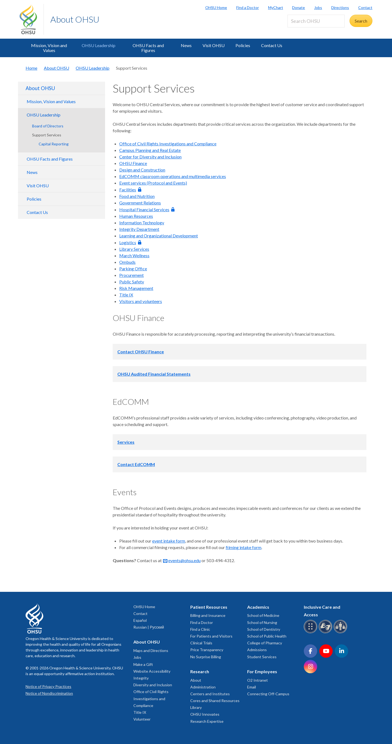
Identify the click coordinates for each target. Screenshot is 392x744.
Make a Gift (143, 664)
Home (31, 68)
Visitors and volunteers (140, 301)
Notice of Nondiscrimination (49, 693)
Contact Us (271, 45)
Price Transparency (206, 649)
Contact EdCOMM (136, 464)
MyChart (275, 7)
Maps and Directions (150, 650)
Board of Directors (47, 126)
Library (196, 707)
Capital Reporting (54, 144)
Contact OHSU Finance (140, 351)
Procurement (131, 275)
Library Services (134, 249)
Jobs (318, 7)
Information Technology (141, 222)
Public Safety (131, 281)
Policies (242, 45)
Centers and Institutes (210, 693)
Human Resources (136, 216)
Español (140, 620)
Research (199, 671)
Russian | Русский (148, 627)
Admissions (257, 649)
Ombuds (127, 262)
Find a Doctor (247, 7)
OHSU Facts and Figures (148, 48)
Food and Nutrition (137, 196)
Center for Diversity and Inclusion (150, 156)
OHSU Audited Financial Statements (154, 373)
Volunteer (142, 719)
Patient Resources (208, 607)
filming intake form (243, 547)
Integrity (141, 678)
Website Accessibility (151, 671)
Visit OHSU (214, 45)
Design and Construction (142, 169)
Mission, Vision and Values (49, 48)
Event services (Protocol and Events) (153, 182)
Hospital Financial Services (144, 209)
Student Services (262, 656)
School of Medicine (263, 615)
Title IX (126, 294)
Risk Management (136, 288)
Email (251, 687)
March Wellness (134, 255)
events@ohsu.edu (184, 560)
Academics (258, 607)
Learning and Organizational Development (158, 235)
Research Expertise (206, 721)
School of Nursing (262, 622)
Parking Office (133, 268)
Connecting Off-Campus (268, 693)
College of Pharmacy (264, 643)
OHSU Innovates (204, 714)
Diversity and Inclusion (152, 684)
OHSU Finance (133, 163)
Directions (340, 7)
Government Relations (140, 202)
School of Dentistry (263, 629)
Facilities (127, 189)
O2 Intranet (257, 680)
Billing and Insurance (207, 615)
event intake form (168, 540)
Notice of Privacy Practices (48, 686)
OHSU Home (216, 7)
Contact (365, 7)
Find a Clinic (200, 629)
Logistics (127, 242)
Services (125, 442)
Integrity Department (139, 229)
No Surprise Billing (205, 656)
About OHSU (74, 19)
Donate (298, 7)
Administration (203, 687)
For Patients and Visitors (211, 636)
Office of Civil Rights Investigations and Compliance (167, 143)
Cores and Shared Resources (215, 700)
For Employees (262, 671)
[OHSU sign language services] (326, 632)
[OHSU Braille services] (311, 632)
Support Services (46, 135)
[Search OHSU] (316, 21)
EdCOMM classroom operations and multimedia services (172, 176)
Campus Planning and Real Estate (150, 150)
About (195, 680)
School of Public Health (266, 636)
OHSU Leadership (98, 45)
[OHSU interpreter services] (341, 632)
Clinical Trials (201, 643)
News (186, 45)
